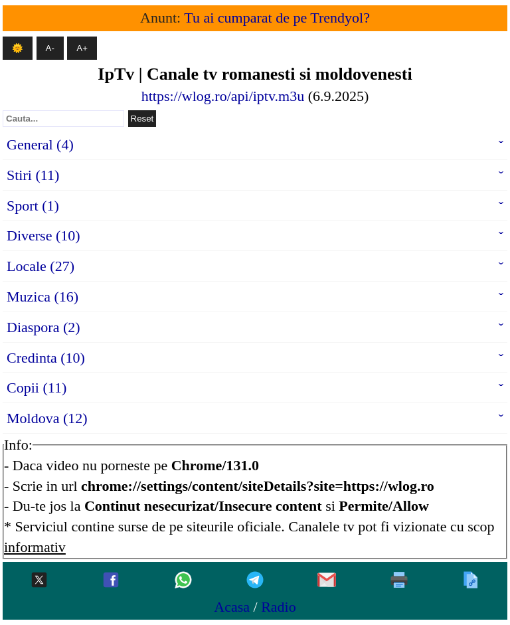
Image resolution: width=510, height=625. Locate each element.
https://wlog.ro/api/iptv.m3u (222, 96)
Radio (278, 606)
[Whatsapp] (183, 581)
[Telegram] (255, 581)
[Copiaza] (471, 581)
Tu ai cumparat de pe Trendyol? (277, 17)
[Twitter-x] (39, 581)
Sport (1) (33, 205)
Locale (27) (40, 266)
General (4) (40, 144)
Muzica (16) (42, 296)
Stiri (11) (33, 175)
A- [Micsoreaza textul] (50, 48)
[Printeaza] (399, 581)
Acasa (232, 606)
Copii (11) (36, 387)
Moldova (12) (47, 418)
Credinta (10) (46, 357)
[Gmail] (327, 581)
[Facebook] (111, 581)
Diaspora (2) (43, 327)
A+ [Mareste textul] (82, 48)
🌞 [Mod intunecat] (17, 48)
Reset (142, 119)
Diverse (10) (43, 235)
